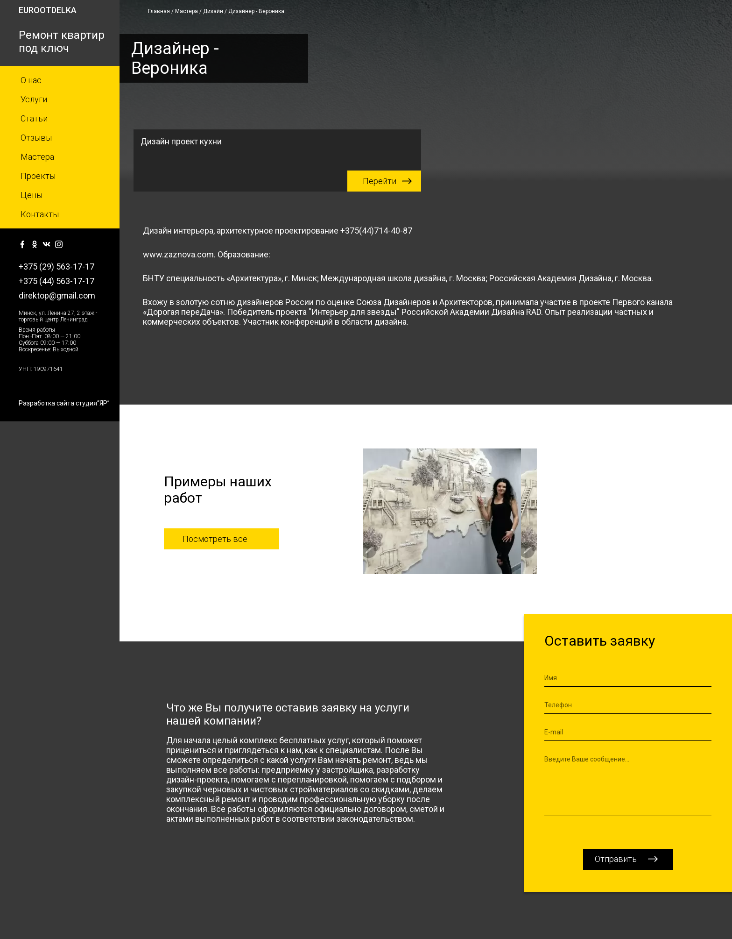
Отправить (616, 859)
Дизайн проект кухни (281, 164)
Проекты (38, 176)
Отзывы (36, 137)
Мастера (37, 157)
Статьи (34, 118)
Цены (31, 195)
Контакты (40, 214)
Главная (159, 11)
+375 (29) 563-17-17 (56, 266)
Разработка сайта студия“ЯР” (64, 403)
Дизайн (213, 11)
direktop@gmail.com (57, 295)
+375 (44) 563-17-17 (56, 281)
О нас (31, 80)
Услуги (34, 99)
